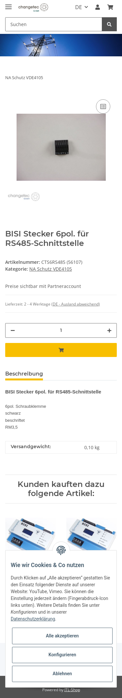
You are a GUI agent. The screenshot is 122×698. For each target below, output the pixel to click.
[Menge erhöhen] (109, 330)
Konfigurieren (62, 654)
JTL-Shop (72, 689)
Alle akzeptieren (62, 635)
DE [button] (78, 7)
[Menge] (61, 330)
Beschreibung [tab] (24, 374)
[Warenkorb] (110, 7)
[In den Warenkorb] (61, 350)
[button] (97, 7)
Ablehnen (62, 673)
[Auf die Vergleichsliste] (103, 106)
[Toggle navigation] (8, 4)
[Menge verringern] (13, 330)
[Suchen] (53, 24)
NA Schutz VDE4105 (50, 269)
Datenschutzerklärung (33, 618)
